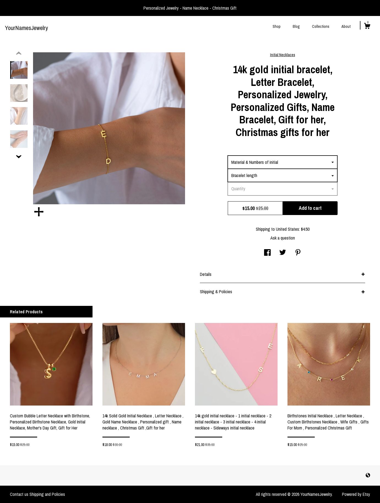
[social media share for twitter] (282, 253)
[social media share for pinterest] (298, 253)
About (346, 26)
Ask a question (282, 238)
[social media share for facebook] (267, 253)
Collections (320, 26)
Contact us (19, 494)
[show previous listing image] (19, 53)
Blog (296, 26)
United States (287, 229)
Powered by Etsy (356, 494)
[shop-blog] (368, 475)
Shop (277, 26)
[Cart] (367, 27)
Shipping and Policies (47, 494)
